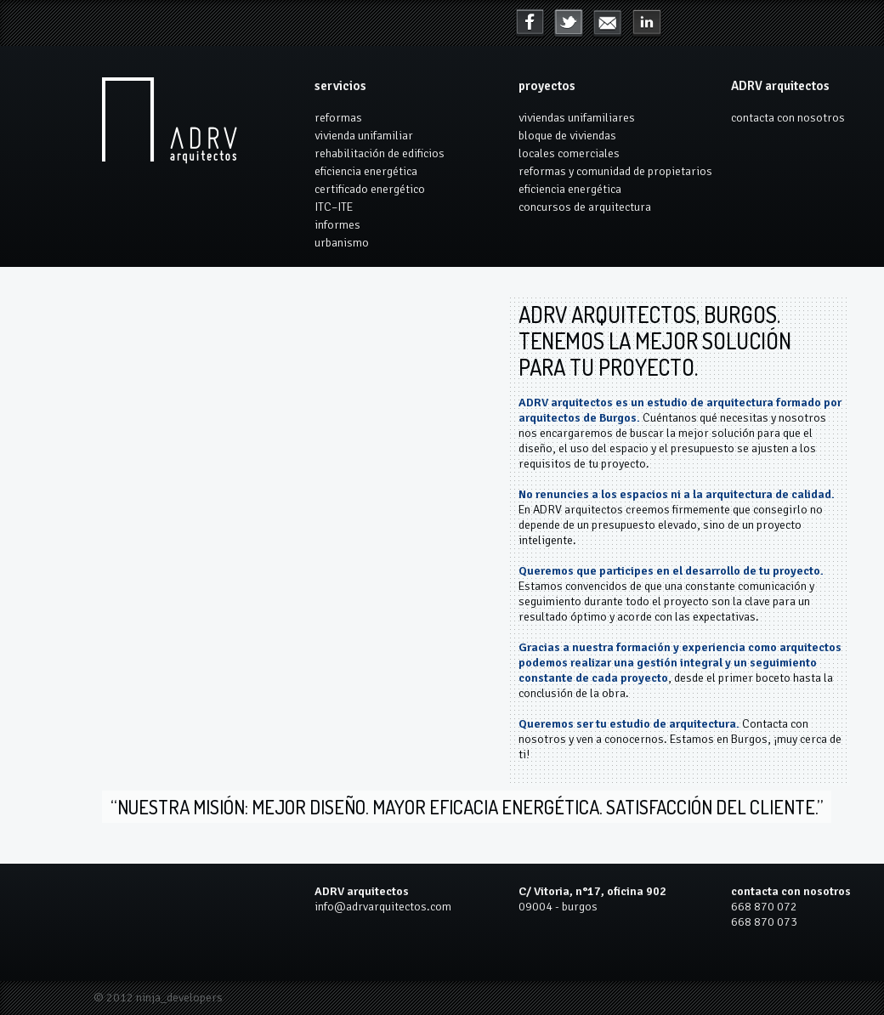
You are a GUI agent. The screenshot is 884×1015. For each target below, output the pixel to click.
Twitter (568, 24)
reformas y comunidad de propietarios (615, 171)
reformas (338, 118)
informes (337, 225)
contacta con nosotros (788, 118)
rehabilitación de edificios (379, 153)
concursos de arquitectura (584, 207)
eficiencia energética (365, 171)
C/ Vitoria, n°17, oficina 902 (592, 891)
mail (647, 24)
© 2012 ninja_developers (158, 997)
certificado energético (369, 189)
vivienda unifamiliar (363, 135)
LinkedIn (607, 24)
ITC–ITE (333, 207)
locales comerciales (569, 153)
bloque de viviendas (567, 135)
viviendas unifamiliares (576, 118)
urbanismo (341, 242)
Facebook (529, 24)
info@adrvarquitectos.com (382, 906)
